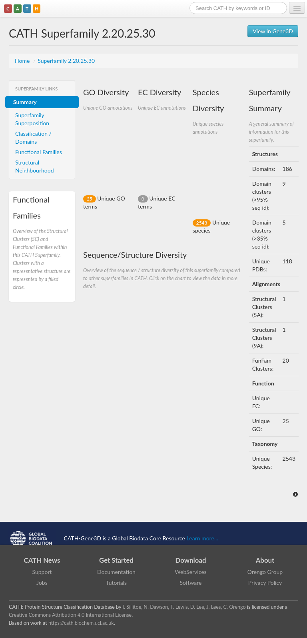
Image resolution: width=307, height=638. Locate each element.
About (265, 560)
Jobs (42, 582)
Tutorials (116, 582)
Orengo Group (265, 571)
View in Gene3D (273, 31)
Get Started (116, 560)
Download (190, 560)
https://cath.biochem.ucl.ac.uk (81, 623)
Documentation (116, 571)
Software (191, 582)
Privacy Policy (265, 582)
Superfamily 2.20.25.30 (66, 60)
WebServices (190, 571)
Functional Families (38, 151)
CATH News (42, 560)
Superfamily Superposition (32, 119)
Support (42, 571)
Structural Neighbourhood (34, 166)
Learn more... (202, 538)
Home (23, 60)
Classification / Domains (33, 137)
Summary (25, 101)
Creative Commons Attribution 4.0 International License (70, 615)
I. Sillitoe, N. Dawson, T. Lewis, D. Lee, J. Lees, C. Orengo (184, 607)
